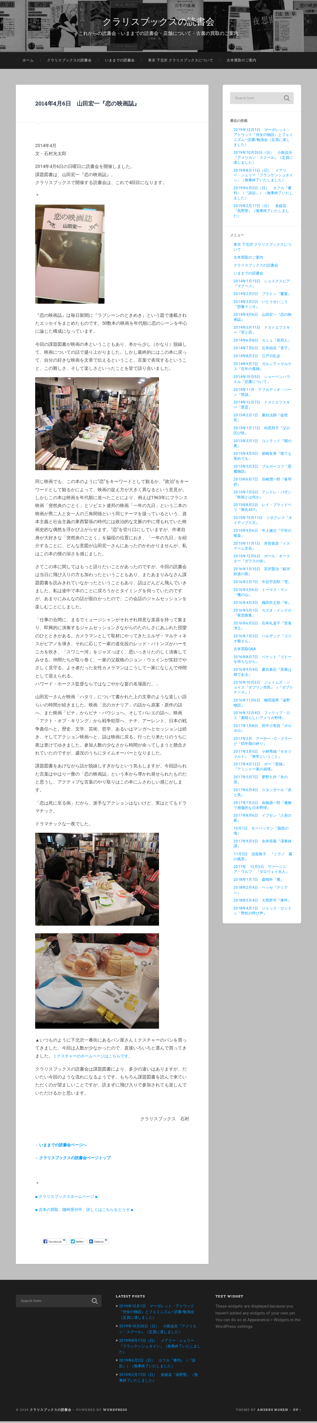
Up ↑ (297, 1411)
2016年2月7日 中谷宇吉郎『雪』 (262, 585)
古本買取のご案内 (241, 63)
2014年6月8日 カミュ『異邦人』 (262, 343)
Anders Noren (272, 1411)
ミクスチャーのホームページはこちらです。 (97, 1059)
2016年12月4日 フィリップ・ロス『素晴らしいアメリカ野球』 (262, 718)
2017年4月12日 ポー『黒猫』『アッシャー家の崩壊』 (260, 770)
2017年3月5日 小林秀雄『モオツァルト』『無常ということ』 (262, 757)
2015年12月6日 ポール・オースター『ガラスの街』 (262, 561)
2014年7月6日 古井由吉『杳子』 (262, 351)
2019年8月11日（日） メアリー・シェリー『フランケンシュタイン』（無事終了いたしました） (263, 178)
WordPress (115, 1411)
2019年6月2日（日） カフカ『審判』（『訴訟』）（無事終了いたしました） (263, 196)
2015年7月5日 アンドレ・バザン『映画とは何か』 (262, 497)
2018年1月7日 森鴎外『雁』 (259, 883)
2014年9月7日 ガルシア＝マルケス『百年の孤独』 (262, 369)
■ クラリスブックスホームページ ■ (70, 1199)
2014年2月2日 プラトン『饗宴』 (262, 297)
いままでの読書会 (120, 63)
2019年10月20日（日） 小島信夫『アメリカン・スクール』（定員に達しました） (263, 161)
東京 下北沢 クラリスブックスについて (180, 63)
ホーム (28, 63)
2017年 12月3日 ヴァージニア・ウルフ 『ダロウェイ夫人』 (261, 872)
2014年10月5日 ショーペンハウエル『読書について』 (262, 382)
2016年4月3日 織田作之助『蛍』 (262, 605)
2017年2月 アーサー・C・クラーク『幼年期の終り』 (263, 744)
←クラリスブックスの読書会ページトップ (77, 1160)
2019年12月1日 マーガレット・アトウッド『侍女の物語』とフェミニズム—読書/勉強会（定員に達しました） (263, 140)
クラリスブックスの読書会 (159, 22)
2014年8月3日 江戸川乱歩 (257, 359)
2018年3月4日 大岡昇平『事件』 (262, 903)
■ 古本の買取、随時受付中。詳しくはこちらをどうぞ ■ (90, 1212)
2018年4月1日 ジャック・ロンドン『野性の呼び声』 (262, 913)
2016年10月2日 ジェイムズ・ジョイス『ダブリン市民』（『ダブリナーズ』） (263, 690)
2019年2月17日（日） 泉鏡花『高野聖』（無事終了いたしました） (261, 214)
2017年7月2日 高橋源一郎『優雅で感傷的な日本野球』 (262, 808)
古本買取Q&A (245, 652)
